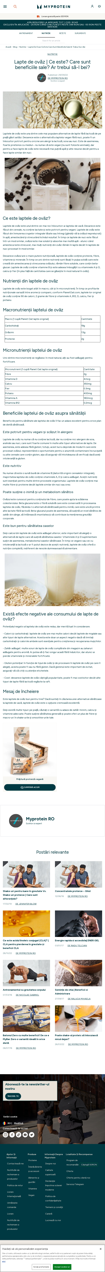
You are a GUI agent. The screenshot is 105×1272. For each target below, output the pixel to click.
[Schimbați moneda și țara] (52, 1123)
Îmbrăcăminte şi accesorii (35, 1169)
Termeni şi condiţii (54, 1207)
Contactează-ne (15, 1163)
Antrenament (26, 33)
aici (3, 1261)
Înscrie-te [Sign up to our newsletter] (13, 1096)
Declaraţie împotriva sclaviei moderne (53, 1185)
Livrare (10, 1213)
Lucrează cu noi (53, 1220)
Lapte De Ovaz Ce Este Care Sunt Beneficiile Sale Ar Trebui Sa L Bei (56, 47)
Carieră (48, 1213)
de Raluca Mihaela (79, 998)
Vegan (31, 1195)
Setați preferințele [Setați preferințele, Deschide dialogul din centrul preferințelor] (41, 1267)
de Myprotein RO (58, 78)
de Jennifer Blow (26, 904)
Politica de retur (15, 1185)
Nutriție (46, 33)
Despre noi (50, 1163)
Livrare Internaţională (14, 1194)
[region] (52, 1258)
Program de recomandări (82, 1163)
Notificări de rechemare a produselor (13, 1174)
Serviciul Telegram (75, 1184)
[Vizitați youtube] (25, 1134)
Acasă (8, 47)
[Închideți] (101, 1249)
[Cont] (92, 6)
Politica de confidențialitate (53, 1198)
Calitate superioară (50, 1172)
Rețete (62, 33)
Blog (15, 47)
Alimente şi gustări (33, 1179)
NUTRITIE (52, 54)
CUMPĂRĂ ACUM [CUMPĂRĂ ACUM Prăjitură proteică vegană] (30, 787)
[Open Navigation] (5, 6)
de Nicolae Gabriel (27, 995)
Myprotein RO (40, 818)
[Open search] (15, 6)
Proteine (32, 1160)
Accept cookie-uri (62, 1267)
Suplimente (80, 33)
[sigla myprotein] (53, 6)
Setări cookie (10, 1116)
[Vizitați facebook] (12, 1134)
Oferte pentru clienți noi (78, 1177)
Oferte (69, 1171)
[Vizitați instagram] (5, 1134)
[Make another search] (52, 41)
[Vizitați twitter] (31, 1134)
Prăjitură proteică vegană (29, 779)
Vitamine (32, 1188)
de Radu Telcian (77, 945)
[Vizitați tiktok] (18, 1134)
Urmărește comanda (12, 1205)
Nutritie (22, 47)
